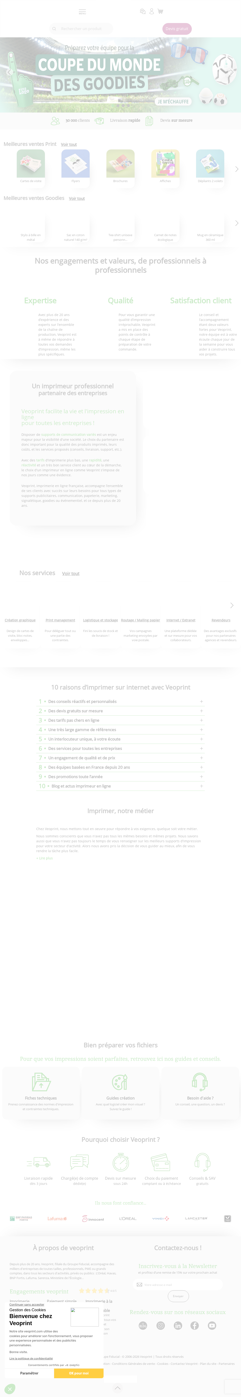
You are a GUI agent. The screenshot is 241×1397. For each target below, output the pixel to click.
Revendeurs (221, 620)
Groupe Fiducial (109, 1356)
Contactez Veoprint (184, 1364)
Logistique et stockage (100, 620)
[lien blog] (143, 1326)
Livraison (125, 120)
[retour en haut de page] (117, 1388)
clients (78, 120)
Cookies (162, 1364)
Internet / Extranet (180, 620)
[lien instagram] (160, 1326)
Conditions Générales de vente (133, 1364)
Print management (60, 620)
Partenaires (227, 1364)
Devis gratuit (177, 28)
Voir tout (69, 144)
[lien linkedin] (178, 1326)
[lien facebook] (195, 1326)
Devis (176, 120)
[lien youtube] (213, 1326)
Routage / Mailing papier (140, 620)
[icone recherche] (54, 29)
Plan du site (208, 1364)
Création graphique (20, 620)
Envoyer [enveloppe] (178, 1296)
